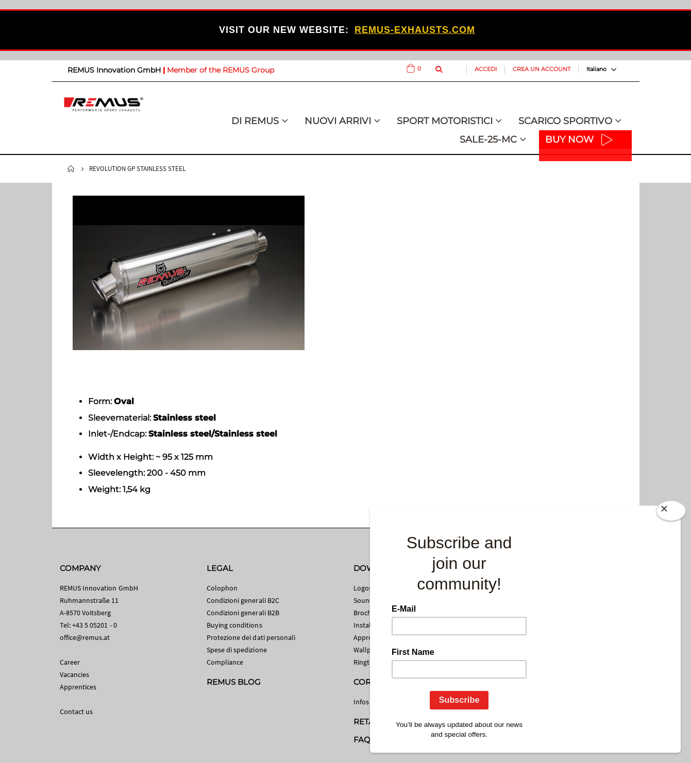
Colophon (222, 588)
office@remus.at (85, 637)
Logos (362, 588)
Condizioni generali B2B (243, 612)
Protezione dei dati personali (251, 637)
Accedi (486, 69)
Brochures (369, 612)
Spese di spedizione (237, 649)
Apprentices (78, 686)
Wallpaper (369, 649)
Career (70, 662)
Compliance (225, 662)
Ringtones (369, 662)
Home (71, 169)
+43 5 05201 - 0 (94, 625)
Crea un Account (541, 69)
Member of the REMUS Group (220, 70)
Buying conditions (234, 625)
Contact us (76, 711)
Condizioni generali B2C (243, 600)
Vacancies (75, 674)
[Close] (671, 512)
